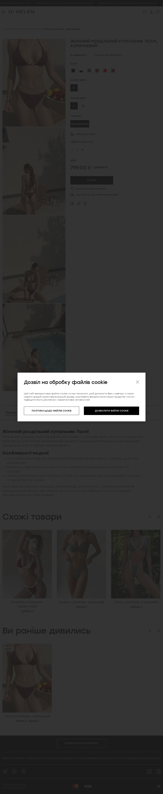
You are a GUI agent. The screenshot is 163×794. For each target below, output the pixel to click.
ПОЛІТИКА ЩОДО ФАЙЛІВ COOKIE (51, 410)
